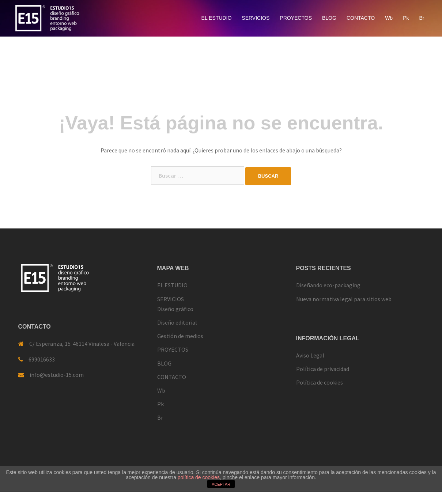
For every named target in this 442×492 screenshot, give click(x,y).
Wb (389, 18)
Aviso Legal (310, 355)
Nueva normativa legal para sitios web (344, 299)
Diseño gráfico (175, 309)
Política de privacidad (322, 368)
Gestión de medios (180, 336)
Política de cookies (319, 382)
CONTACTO (361, 18)
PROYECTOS (296, 18)
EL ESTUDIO (216, 18)
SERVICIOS (255, 18)
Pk (406, 18)
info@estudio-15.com (57, 374)
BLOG (329, 18)
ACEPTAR (221, 484)
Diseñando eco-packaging (328, 285)
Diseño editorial (177, 322)
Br (421, 18)
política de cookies (199, 477)
